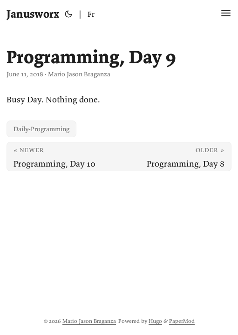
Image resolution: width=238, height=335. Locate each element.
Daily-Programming (41, 129)
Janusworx (33, 13)
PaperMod (182, 320)
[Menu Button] (225, 14)
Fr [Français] (91, 14)
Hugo (155, 320)
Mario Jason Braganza (89, 320)
